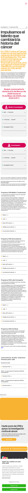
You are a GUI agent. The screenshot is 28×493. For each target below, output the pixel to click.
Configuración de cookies (14, 481)
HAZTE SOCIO (9, 439)
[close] (25, 459)
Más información (6, 477)
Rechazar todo (14, 485)
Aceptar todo (14, 489)
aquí (2, 347)
